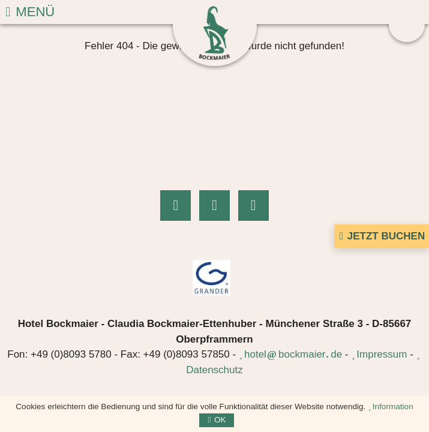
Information (393, 406)
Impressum (381, 354)
